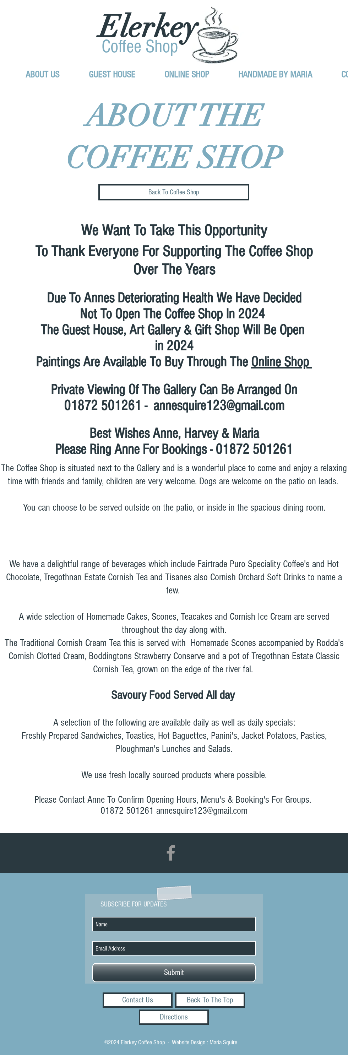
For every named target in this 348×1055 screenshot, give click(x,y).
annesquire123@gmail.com (218, 406)
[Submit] (174, 972)
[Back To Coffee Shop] (173, 192)
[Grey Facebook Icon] (171, 853)
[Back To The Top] (210, 1000)
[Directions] (174, 1017)
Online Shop (281, 362)
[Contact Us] (138, 1000)
